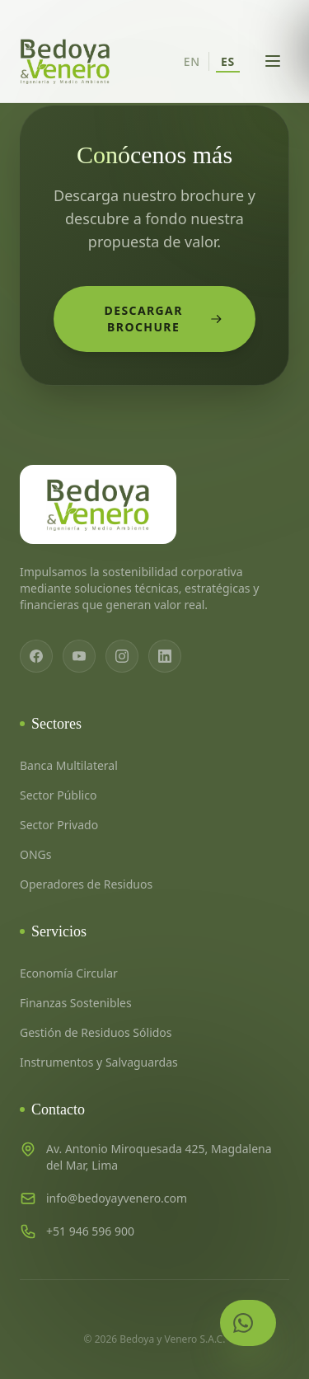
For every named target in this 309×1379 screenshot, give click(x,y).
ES (228, 61)
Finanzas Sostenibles (76, 1003)
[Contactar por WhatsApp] (248, 1323)
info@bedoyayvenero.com (116, 1198)
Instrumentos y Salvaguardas (99, 1062)
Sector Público (58, 795)
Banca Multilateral (69, 765)
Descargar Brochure (163, 319)
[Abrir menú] (272, 61)
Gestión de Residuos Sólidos (96, 1032)
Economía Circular (69, 973)
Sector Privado (59, 825)
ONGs (35, 854)
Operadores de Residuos (86, 884)
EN (192, 61)
